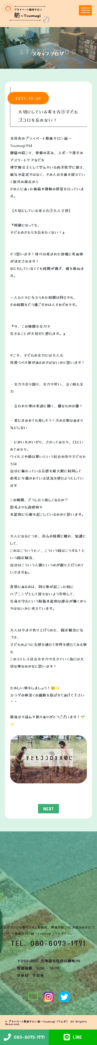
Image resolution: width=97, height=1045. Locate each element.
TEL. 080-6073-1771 (48, 943)
